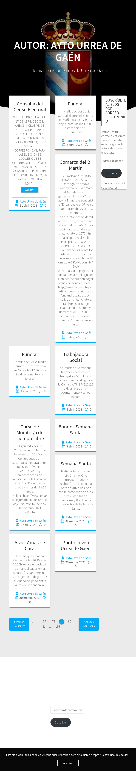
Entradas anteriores (89, 624)
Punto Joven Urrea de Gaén (76, 545)
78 (55, 621)
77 (46, 621)
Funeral (76, 103)
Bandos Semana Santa (75, 429)
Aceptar (68, 763)
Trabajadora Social (75, 357)
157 (59, 626)
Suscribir (111, 173)
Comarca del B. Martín (76, 165)
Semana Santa (76, 463)
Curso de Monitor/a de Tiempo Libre (30, 432)
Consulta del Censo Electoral (30, 106)
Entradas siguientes (19, 624)
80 (71, 621)
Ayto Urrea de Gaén (33, 201)
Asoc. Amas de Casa (30, 545)
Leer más (30, 189)
